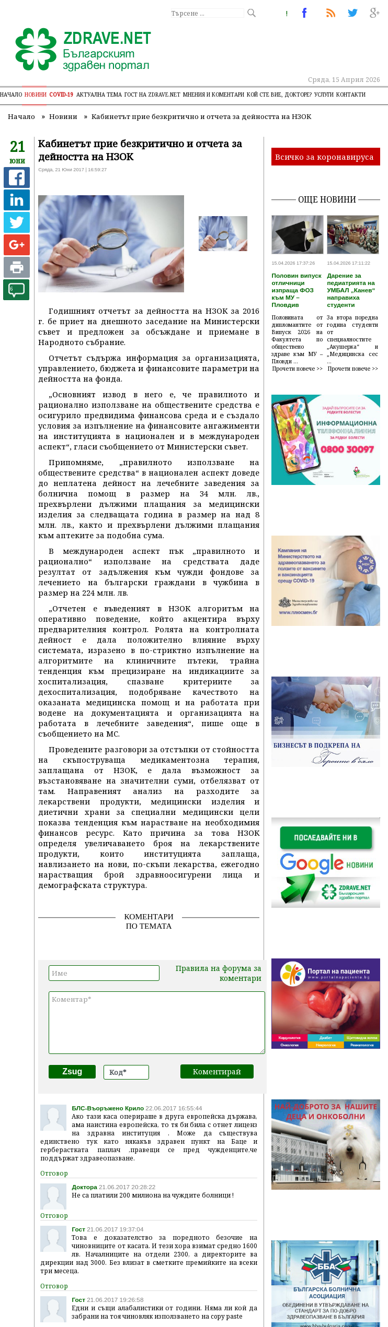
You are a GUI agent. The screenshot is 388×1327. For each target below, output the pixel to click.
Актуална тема (99, 94)
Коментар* (157, 1022)
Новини (36, 94)
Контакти (351, 94)
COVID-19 (61, 94)
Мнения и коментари (213, 94)
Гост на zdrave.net (152, 94)
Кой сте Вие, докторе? (279, 94)
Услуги (324, 94)
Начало (11, 94)
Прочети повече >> (297, 368)
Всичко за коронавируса (324, 156)
